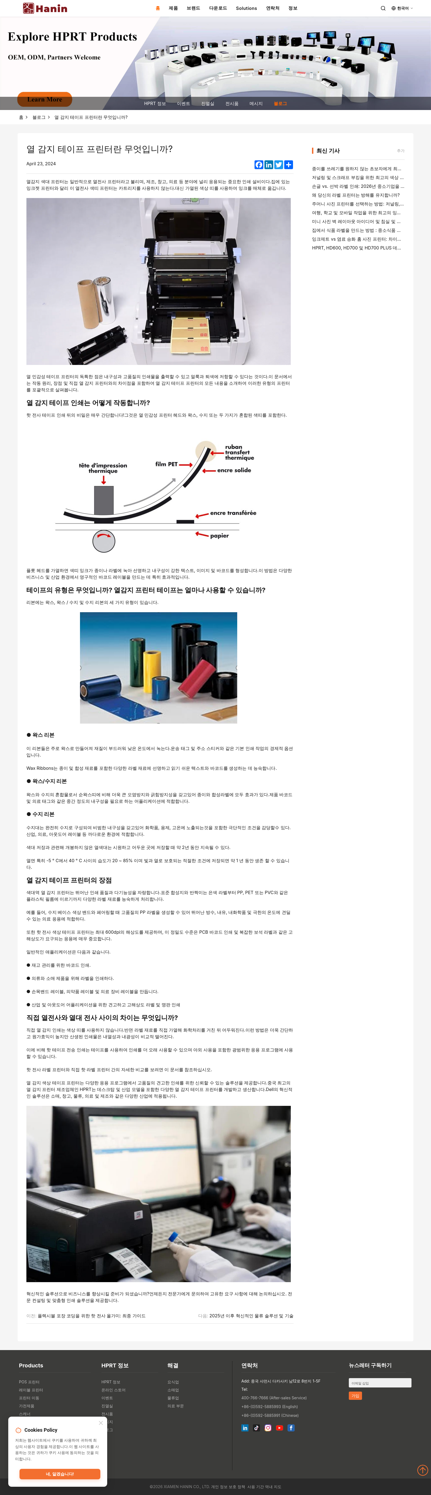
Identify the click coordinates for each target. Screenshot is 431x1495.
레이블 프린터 (31, 1389)
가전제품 (26, 1405)
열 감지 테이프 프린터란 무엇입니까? (91, 117)
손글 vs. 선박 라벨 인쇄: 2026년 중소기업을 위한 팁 (363, 186)
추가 (401, 150)
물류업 (173, 1397)
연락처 (273, 8)
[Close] (101, 1423)
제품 (173, 8)
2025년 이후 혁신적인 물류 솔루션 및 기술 (251, 1315)
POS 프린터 (29, 1381)
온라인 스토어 (113, 1389)
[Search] (383, 8)
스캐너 (25, 1413)
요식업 (173, 1381)
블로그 (280, 103)
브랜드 (193, 8)
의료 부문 (175, 1405)
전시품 (232, 103)
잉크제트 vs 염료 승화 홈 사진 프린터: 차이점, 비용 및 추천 (370, 239)
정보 (292, 8)
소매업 (173, 1389)
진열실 (207, 103)
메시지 (256, 103)
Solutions (246, 8)
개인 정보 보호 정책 (228, 1486)
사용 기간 (255, 1486)
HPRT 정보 (155, 103)
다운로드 (218, 8)
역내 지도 (273, 1486)
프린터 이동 (29, 1397)
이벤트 (183, 103)
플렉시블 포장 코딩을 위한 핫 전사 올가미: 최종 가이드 (92, 1315)
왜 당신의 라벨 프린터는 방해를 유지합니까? (356, 195)
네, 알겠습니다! (60, 1474)
